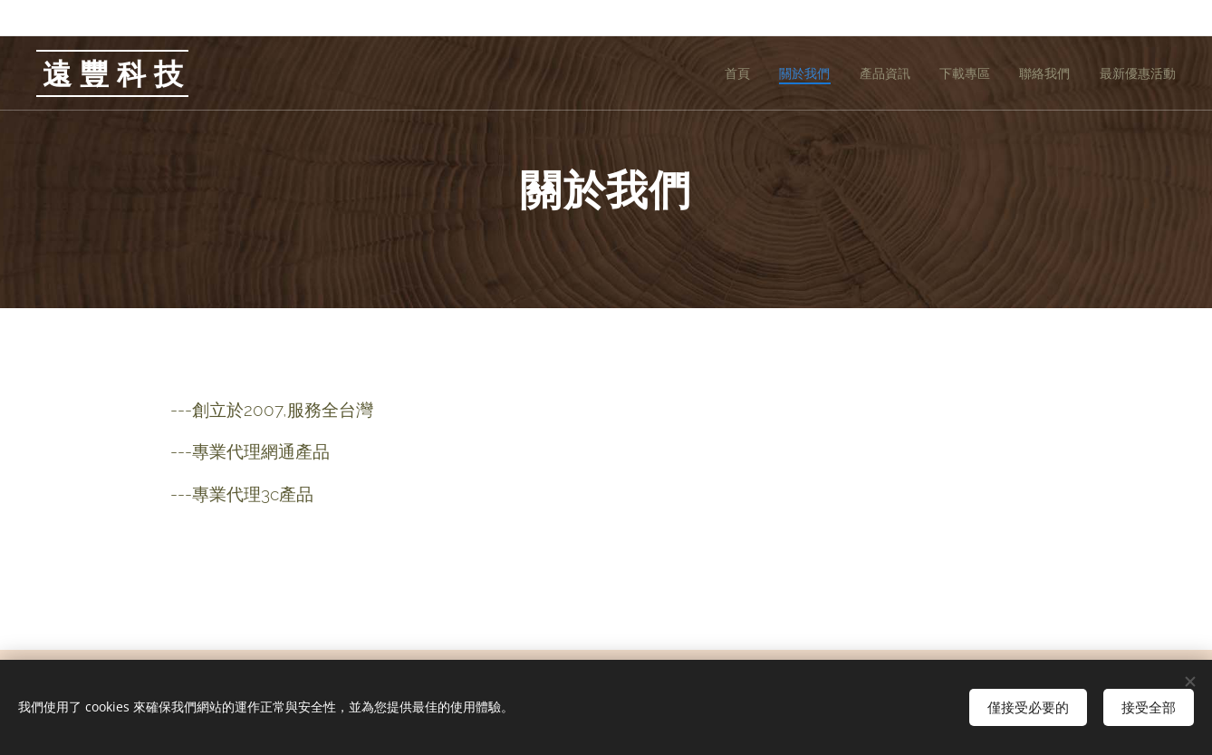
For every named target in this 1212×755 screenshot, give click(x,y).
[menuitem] (729, 73)
